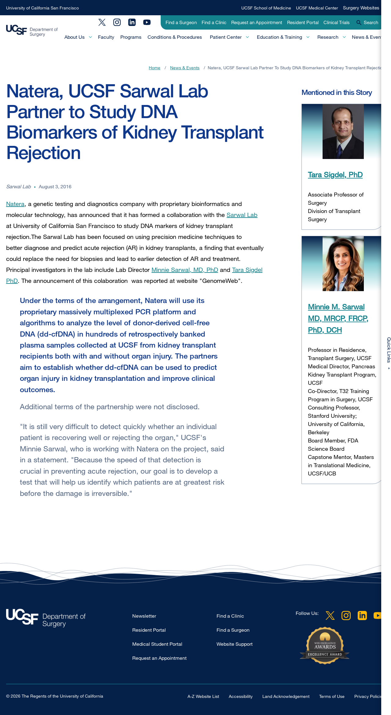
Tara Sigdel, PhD (335, 174)
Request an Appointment (256, 22)
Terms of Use (332, 696)
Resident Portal (303, 22)
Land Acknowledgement (285, 696)
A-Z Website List (203, 696)
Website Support (235, 644)
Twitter (102, 22)
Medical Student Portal (157, 644)
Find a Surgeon (181, 22)
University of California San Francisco (42, 7)
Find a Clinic (214, 22)
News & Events (368, 37)
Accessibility (241, 696)
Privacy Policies (369, 696)
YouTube (147, 22)
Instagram (117, 22)
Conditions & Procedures (175, 37)
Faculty (106, 37)
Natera (15, 203)
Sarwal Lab (242, 214)
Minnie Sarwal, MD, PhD (185, 269)
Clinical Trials (336, 22)
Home (154, 67)
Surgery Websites (361, 7)
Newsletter (144, 616)
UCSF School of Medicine (266, 7)
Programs (130, 37)
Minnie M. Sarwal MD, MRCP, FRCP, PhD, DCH (338, 318)
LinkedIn (132, 22)
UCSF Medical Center (317, 7)
